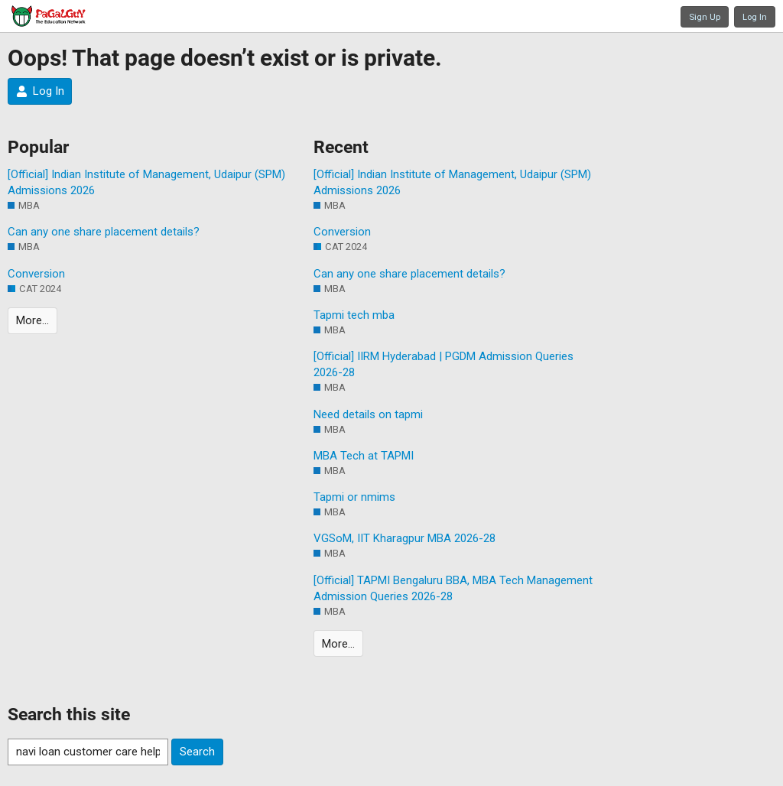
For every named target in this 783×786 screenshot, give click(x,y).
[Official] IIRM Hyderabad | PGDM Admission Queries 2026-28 (443, 364)
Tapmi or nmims (354, 497)
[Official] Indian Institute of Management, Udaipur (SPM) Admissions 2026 (146, 182)
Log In (754, 16)
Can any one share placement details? (104, 232)
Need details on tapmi (368, 414)
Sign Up (704, 16)
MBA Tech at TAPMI (364, 456)
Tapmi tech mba (354, 315)
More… (32, 320)
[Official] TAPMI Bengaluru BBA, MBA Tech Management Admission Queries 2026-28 (453, 588)
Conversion (36, 274)
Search (197, 751)
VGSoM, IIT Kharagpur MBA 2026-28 (404, 538)
